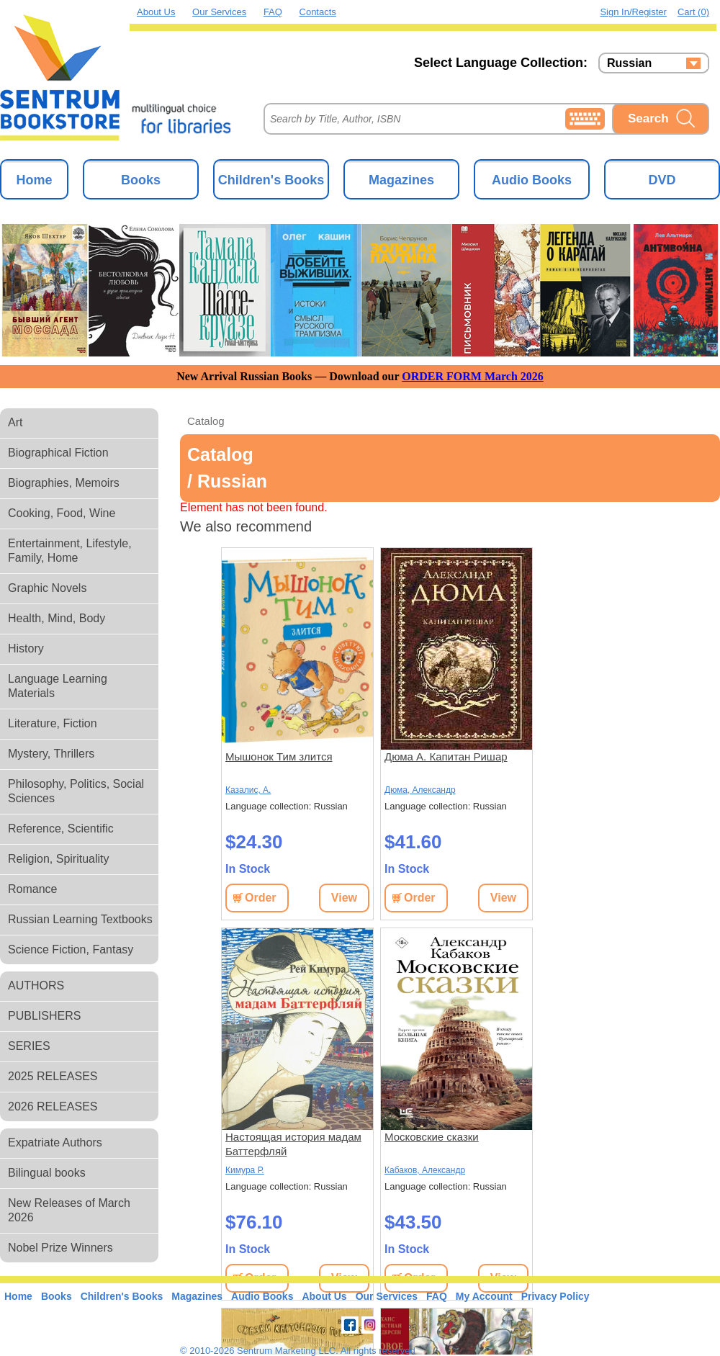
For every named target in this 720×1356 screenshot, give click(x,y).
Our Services (219, 11)
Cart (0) (693, 11)
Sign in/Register (633, 11)
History (26, 648)
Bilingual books (47, 1173)
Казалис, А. (248, 790)
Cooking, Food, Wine (61, 513)
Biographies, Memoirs (64, 483)
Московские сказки (431, 1137)
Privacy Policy (555, 1296)
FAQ (273, 11)
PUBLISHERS (44, 1016)
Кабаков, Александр (424, 1170)
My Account (484, 1296)
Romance (32, 889)
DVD (661, 180)
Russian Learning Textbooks (80, 919)
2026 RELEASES (53, 1106)
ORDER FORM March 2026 (473, 376)
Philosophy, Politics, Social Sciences (76, 791)
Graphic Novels (47, 588)
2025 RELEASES (53, 1076)
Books (141, 180)
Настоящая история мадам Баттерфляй (293, 1144)
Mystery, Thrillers (51, 753)
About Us (156, 11)
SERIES (29, 1046)
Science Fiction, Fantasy (70, 949)
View (344, 898)
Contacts (318, 11)
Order (260, 898)
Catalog (206, 421)
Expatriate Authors (55, 1142)
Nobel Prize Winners (60, 1247)
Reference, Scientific (61, 828)
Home (34, 180)
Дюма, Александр (420, 790)
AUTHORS (36, 985)
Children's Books (271, 180)
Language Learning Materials (57, 686)
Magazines (401, 180)
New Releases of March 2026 (69, 1210)
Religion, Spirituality (58, 859)
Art (15, 422)
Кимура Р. (244, 1170)
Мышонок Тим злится (279, 756)
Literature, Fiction (52, 723)
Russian (629, 63)
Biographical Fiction (58, 452)
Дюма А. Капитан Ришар (446, 756)
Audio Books (532, 180)
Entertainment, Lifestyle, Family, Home (70, 550)
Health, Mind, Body (56, 618)
